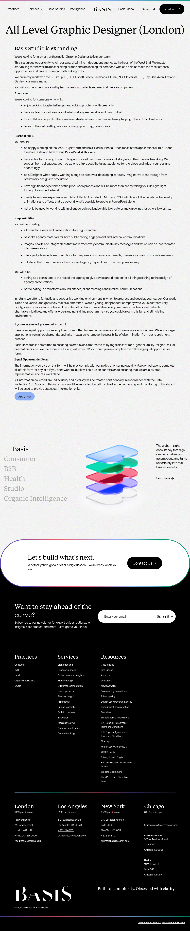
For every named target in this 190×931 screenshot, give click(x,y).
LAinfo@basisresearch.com (72, 835)
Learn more (165, 478)
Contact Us (145, 563)
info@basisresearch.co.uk (28, 840)
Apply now (24, 396)
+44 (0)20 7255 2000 (26, 835)
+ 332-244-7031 (66, 830)
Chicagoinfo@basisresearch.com (161, 825)
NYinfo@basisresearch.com (115, 840)
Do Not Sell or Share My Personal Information (161, 922)
